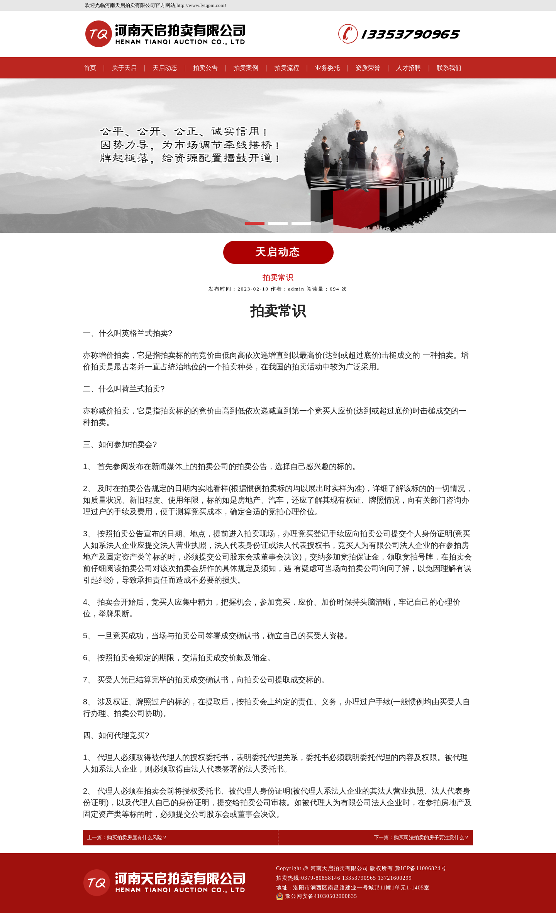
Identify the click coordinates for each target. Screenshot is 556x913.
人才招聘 (408, 68)
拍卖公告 (205, 68)
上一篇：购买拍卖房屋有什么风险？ (127, 837)
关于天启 (124, 68)
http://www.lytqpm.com (200, 5)
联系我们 (449, 68)
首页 (90, 68)
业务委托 (327, 68)
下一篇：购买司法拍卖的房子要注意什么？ (421, 837)
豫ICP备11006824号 (420, 868)
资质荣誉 (368, 68)
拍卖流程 (287, 68)
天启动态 (165, 68)
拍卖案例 (246, 68)
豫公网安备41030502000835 (316, 896)
